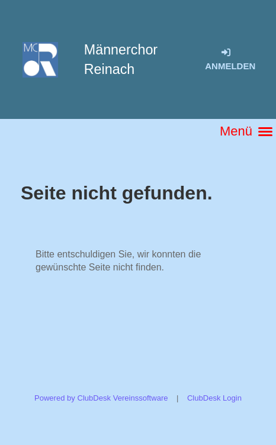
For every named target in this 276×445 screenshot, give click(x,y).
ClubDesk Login (214, 398)
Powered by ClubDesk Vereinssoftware (101, 398)
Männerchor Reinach (121, 59)
